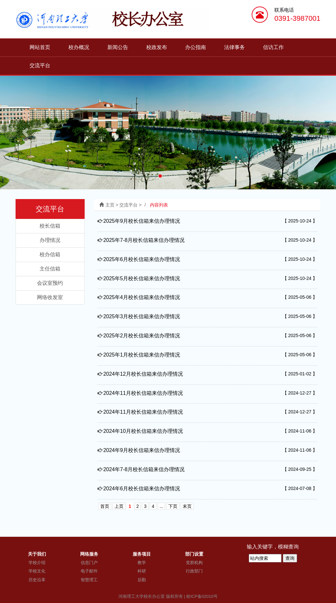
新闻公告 (117, 47)
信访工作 (273, 47)
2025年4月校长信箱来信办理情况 (141, 297)
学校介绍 (37, 562)
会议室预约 (50, 283)
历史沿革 (37, 579)
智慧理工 (89, 579)
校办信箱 (50, 254)
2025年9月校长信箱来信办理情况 (141, 221)
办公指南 (195, 47)
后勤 (142, 579)
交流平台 (40, 65)
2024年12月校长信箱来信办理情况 (143, 374)
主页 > (112, 204)
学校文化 (37, 571)
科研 (142, 571)
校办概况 (78, 47)
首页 (104, 506)
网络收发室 (50, 297)
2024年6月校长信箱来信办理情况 (141, 488)
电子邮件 (89, 571)
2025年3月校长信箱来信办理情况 (141, 316)
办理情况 (50, 240)
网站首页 (40, 47)
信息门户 (89, 562)
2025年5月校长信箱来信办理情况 (141, 278)
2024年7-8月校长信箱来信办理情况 (144, 469)
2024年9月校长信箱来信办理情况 (141, 450)
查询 (289, 558)
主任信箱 (50, 268)
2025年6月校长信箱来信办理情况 (141, 259)
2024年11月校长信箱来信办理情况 (143, 393)
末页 (187, 506)
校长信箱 (50, 226)
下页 (172, 506)
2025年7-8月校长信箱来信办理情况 (144, 240)
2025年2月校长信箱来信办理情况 (141, 335)
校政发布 (156, 47)
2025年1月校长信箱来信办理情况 (141, 355)
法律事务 (234, 47)
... (161, 506)
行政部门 (194, 571)
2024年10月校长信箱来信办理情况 (143, 431)
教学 (142, 562)
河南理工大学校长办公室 (141, 596)
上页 (119, 506)
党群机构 (194, 562)
